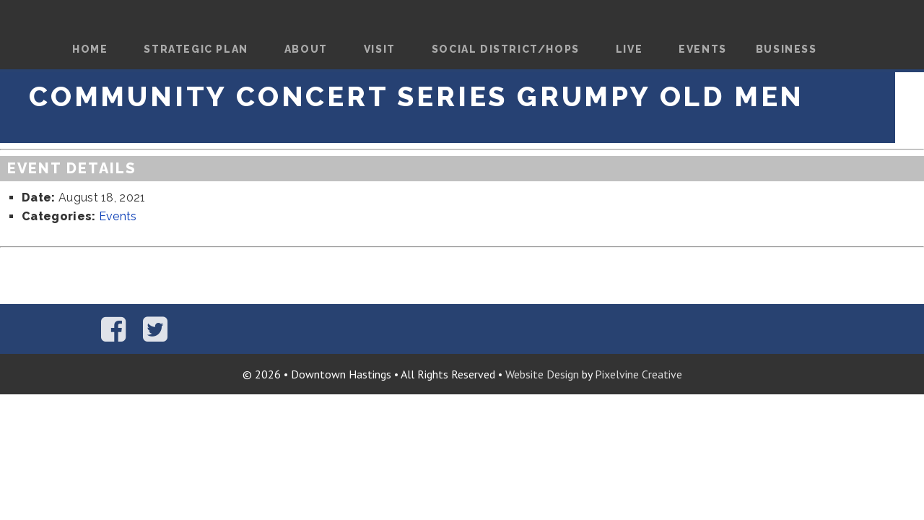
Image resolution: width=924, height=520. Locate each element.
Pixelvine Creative (638, 374)
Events (118, 216)
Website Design (542, 374)
